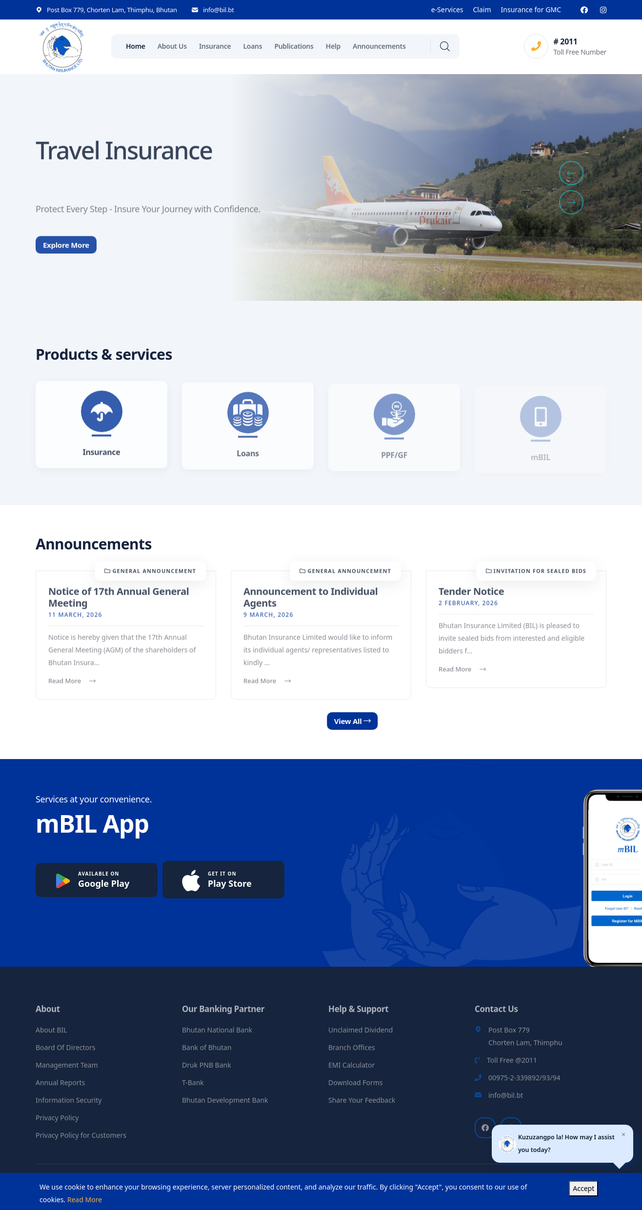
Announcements (379, 46)
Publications (293, 46)
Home (135, 46)
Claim (482, 9)
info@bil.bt (218, 9)
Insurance (215, 46)
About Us (172, 46)
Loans (252, 46)
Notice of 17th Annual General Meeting (118, 604)
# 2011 (565, 41)
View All (391, 721)
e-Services (447, 9)
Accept (583, 1188)
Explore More (66, 260)
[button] (571, 173)
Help (333, 46)
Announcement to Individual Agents (310, 604)
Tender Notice (471, 598)
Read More (72, 687)
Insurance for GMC (531, 9)
